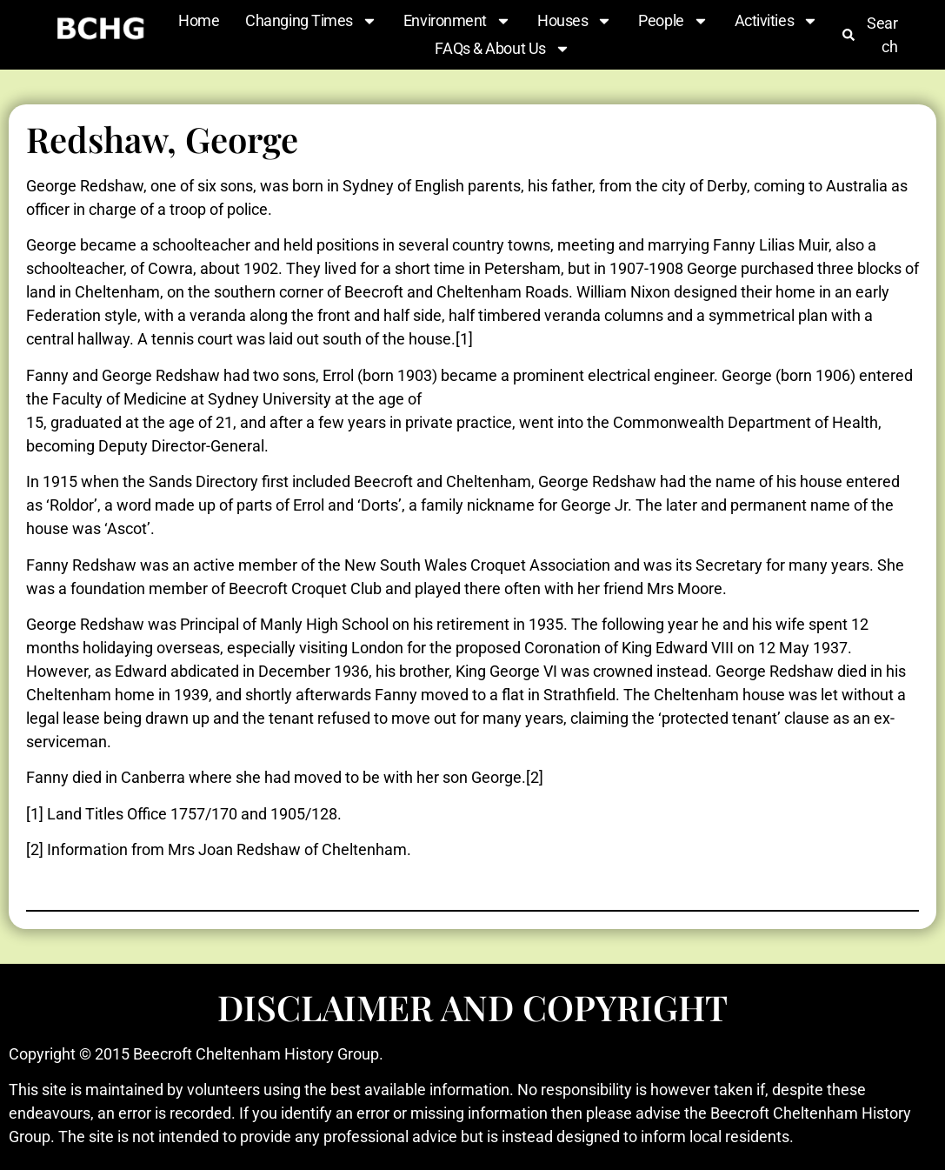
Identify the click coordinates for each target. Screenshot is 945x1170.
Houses (574, 21)
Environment (457, 21)
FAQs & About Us (502, 49)
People (673, 21)
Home (198, 20)
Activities (777, 21)
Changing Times (311, 21)
